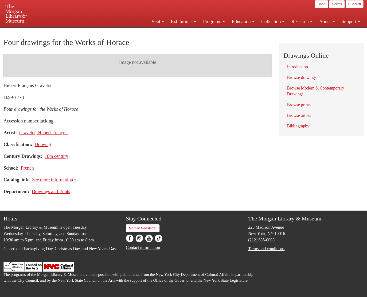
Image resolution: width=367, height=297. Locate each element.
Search (354, 4)
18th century (56, 156)
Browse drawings (301, 77)
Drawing (43, 144)
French (27, 168)
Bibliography (298, 126)
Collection (272, 21)
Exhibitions (183, 21)
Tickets (337, 4)
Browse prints (299, 104)
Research (301, 21)
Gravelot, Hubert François (43, 132)
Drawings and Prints (51, 191)
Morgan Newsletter (143, 228)
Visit (157, 21)
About (327, 21)
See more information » (54, 179)
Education (243, 21)
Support (351, 21)
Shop (321, 4)
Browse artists (299, 115)
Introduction (297, 67)
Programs (214, 21)
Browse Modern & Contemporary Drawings (315, 91)
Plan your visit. (127, 31)
